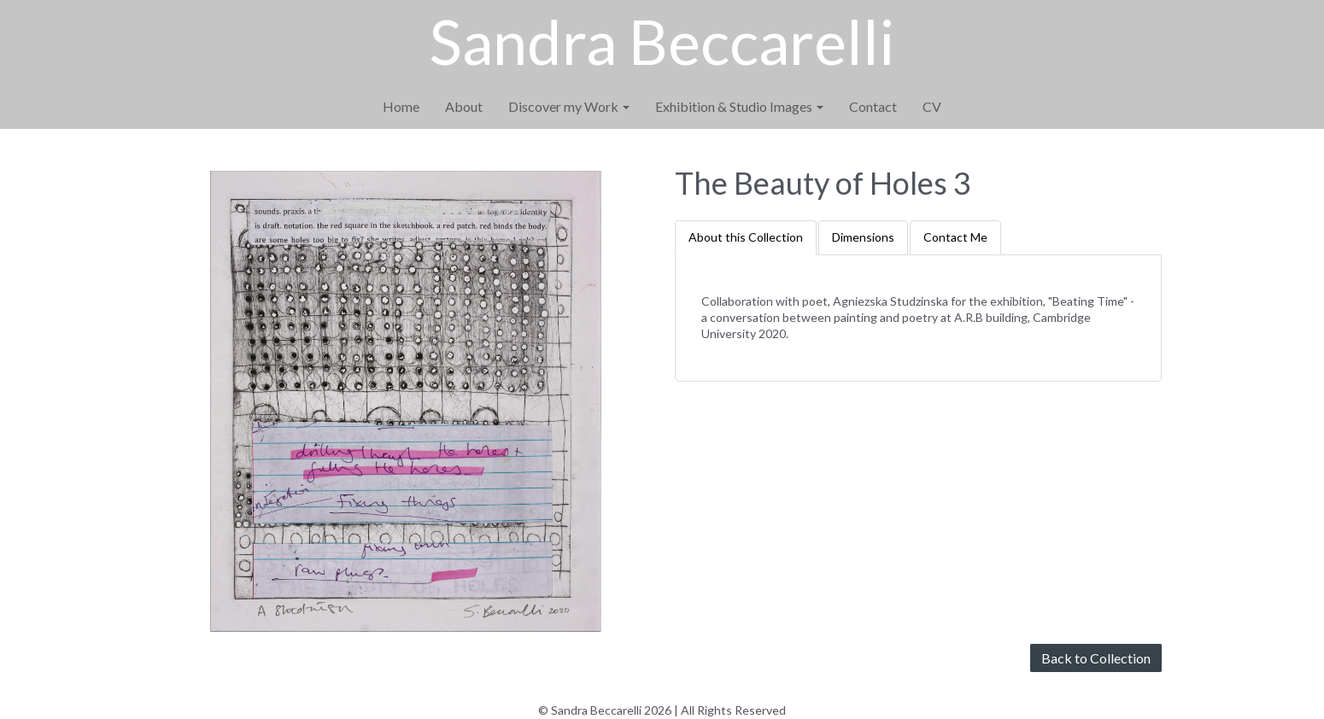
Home (401, 106)
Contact (873, 106)
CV (932, 106)
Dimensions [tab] (863, 237)
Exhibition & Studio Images (739, 106)
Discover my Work (569, 106)
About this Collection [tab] (745, 237)
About (464, 106)
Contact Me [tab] (955, 237)
